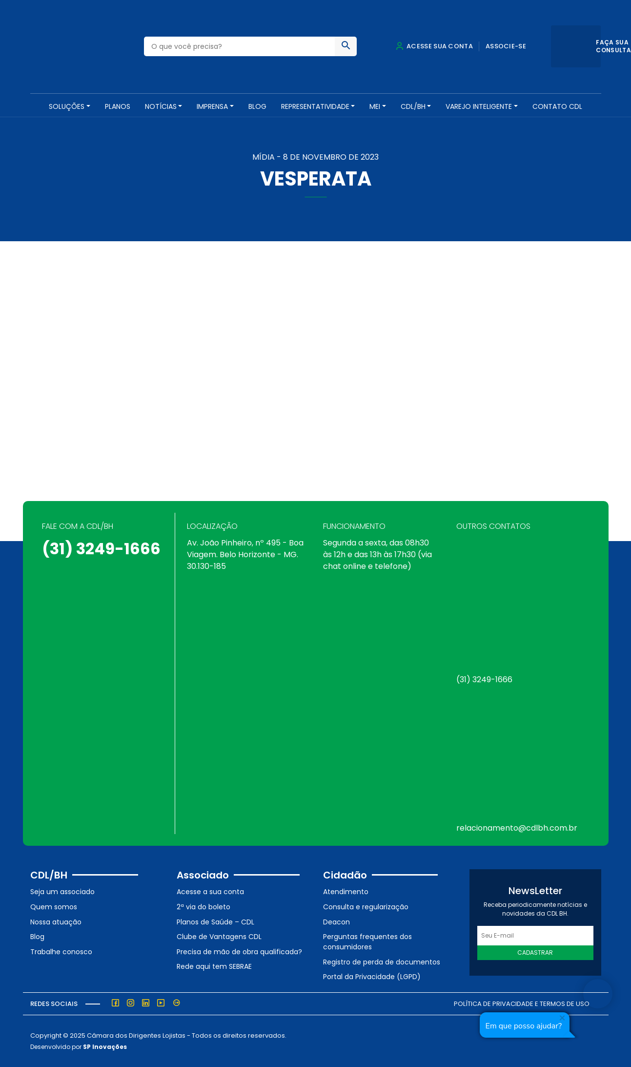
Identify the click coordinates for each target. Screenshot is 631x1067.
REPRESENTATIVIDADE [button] (315, 106)
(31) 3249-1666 (101, 549)
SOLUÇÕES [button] (66, 106)
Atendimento (345, 892)
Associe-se (506, 46)
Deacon (336, 922)
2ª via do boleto (203, 907)
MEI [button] (374, 106)
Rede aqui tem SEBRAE (214, 966)
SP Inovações (105, 1047)
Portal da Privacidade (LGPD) (372, 977)
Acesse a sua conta (210, 892)
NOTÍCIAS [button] (161, 106)
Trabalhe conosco (61, 952)
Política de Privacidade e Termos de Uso (522, 1003)
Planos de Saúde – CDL (215, 922)
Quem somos (53, 907)
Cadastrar (535, 952)
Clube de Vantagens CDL (219, 936)
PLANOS (117, 106)
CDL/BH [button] (413, 106)
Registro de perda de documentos (381, 962)
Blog (257, 106)
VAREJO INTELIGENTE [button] (479, 106)
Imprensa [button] (212, 106)
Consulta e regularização (365, 907)
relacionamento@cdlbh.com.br (516, 828)
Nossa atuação (55, 922)
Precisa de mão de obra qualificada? (239, 952)
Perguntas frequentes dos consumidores (367, 942)
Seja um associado (62, 892)
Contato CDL (557, 106)
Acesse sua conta (434, 46)
